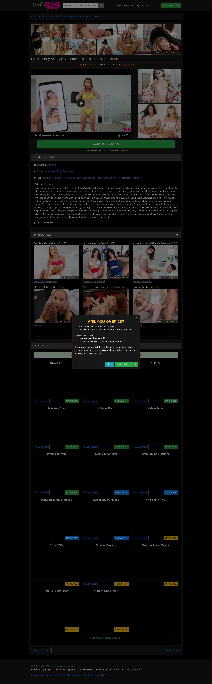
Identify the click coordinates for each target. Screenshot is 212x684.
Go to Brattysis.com (126, 364)
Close (109, 364)
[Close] (136, 317)
